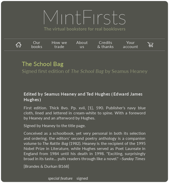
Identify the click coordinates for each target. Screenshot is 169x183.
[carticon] (150, 44)
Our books (36, 44)
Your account (130, 44)
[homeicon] (18, 44)
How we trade (59, 44)
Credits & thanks (105, 44)
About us (82, 44)
